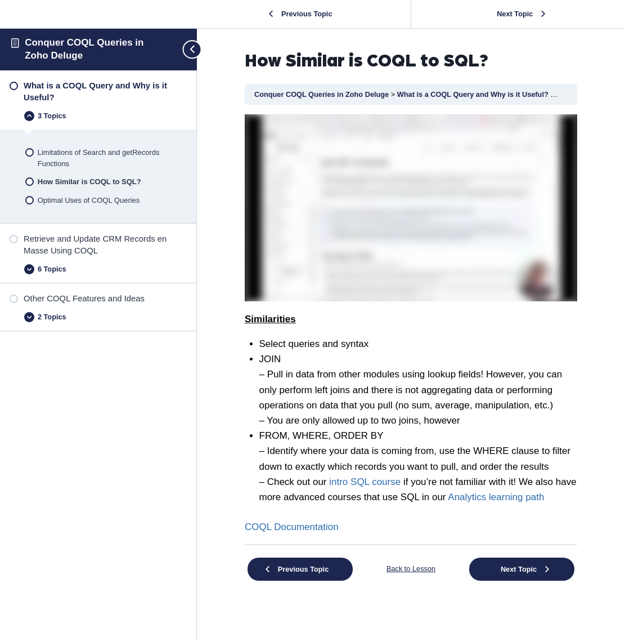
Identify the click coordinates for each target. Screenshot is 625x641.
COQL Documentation (292, 527)
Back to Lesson (410, 568)
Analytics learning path (496, 497)
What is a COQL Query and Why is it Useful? (474, 94)
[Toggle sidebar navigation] (187, 49)
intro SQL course (365, 482)
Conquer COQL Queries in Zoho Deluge (322, 94)
